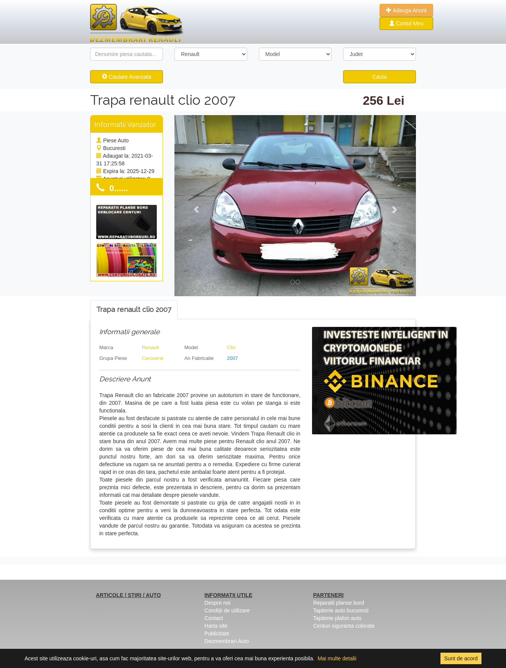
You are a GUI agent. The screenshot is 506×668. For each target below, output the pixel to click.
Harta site (215, 626)
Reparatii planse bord (338, 603)
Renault (150, 347)
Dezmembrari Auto (226, 641)
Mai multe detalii (336, 658)
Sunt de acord (461, 658)
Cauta (379, 77)
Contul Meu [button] (406, 23)
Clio (231, 347)
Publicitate (216, 633)
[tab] (133, 310)
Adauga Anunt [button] (406, 10)
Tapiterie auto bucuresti (341, 610)
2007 (232, 358)
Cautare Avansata (126, 77)
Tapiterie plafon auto (337, 618)
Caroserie (152, 358)
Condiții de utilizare (227, 610)
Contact (213, 618)
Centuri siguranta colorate (344, 626)
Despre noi (217, 603)
